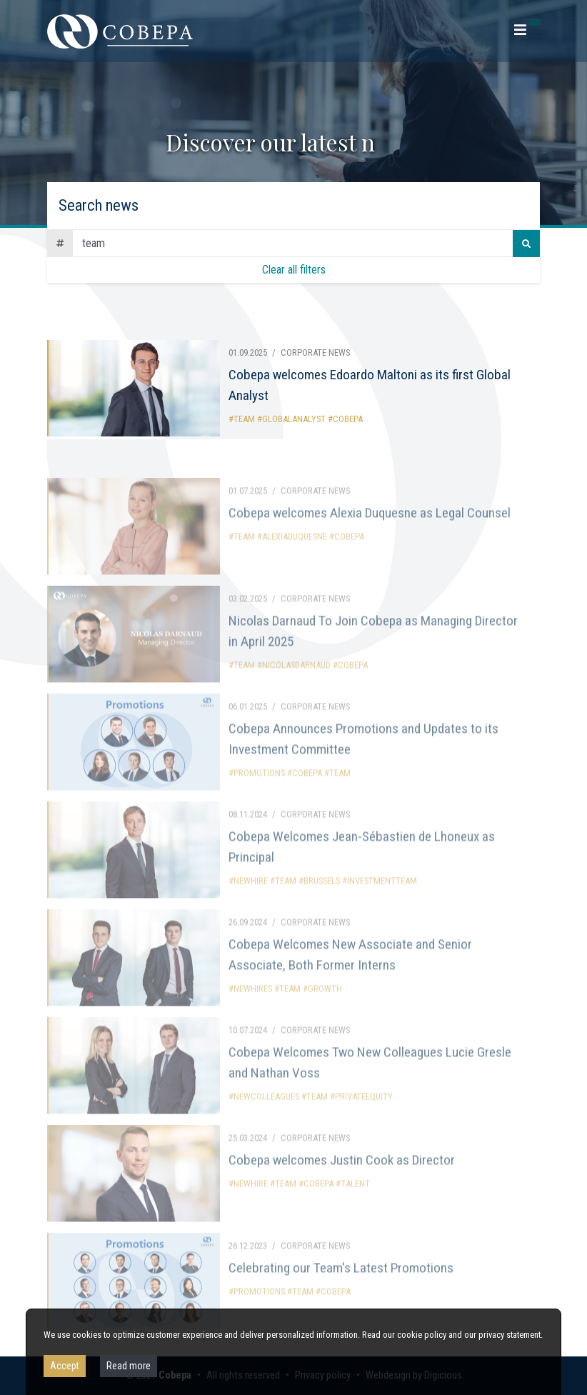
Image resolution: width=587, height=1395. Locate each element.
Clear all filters (294, 269)
